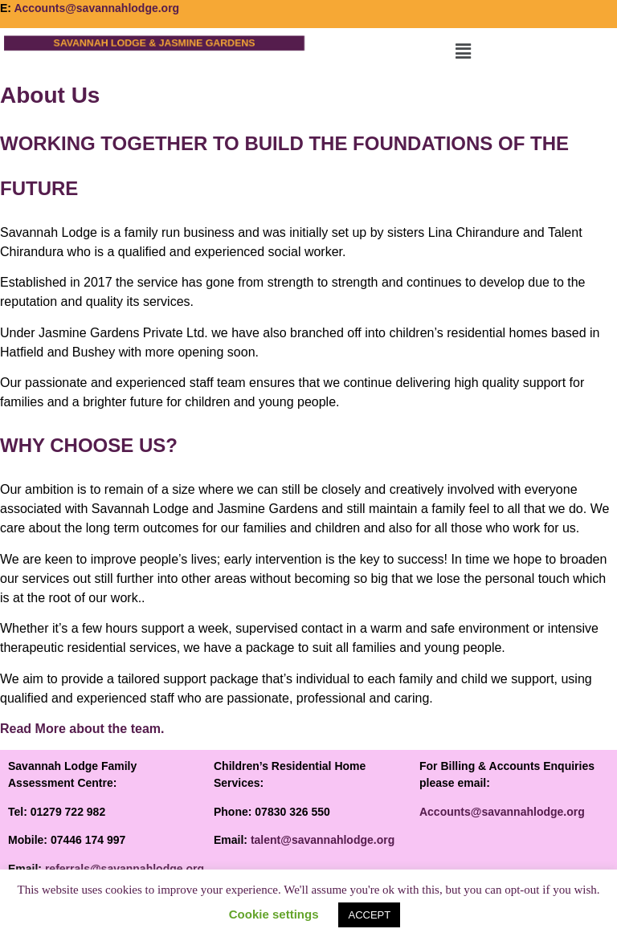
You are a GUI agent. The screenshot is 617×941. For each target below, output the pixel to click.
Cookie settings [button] (274, 914)
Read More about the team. (82, 728)
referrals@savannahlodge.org (124, 868)
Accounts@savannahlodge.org (96, 8)
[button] (462, 51)
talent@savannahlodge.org (322, 839)
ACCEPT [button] (369, 915)
